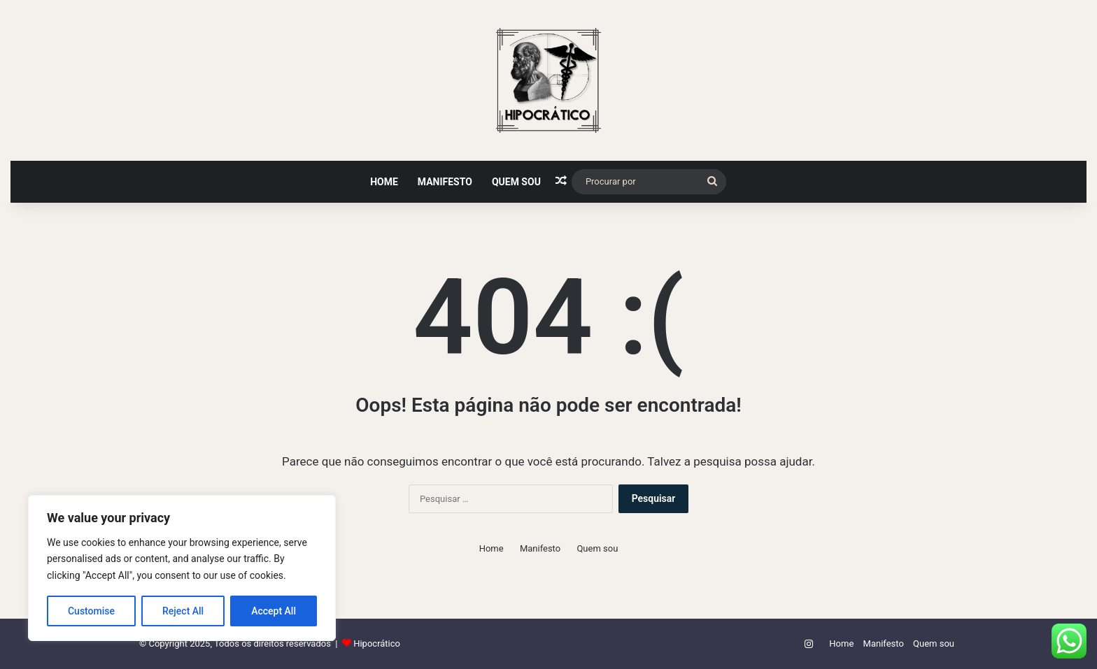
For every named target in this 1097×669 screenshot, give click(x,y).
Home (384, 181)
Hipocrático (376, 643)
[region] (182, 568)
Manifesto (445, 181)
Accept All (273, 611)
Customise (91, 611)
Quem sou (516, 181)
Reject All (183, 611)
